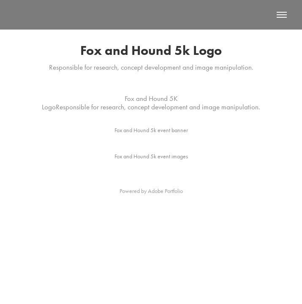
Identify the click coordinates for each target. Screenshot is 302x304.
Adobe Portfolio (165, 191)
